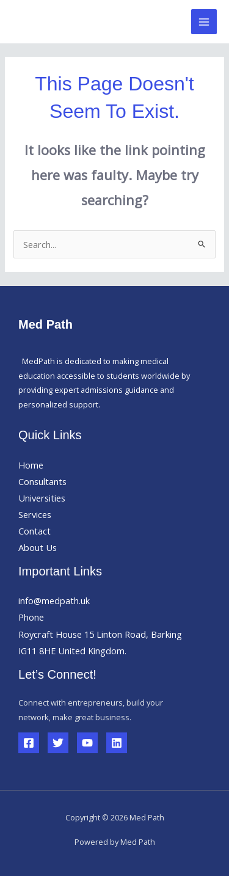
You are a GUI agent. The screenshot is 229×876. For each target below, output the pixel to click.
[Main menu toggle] (204, 22)
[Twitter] (58, 742)
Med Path (55, 21)
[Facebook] (28, 742)
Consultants (42, 481)
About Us (37, 547)
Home (30, 465)
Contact (34, 531)
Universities (41, 498)
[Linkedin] (116, 742)
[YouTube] (87, 742)
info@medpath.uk (54, 600)
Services (34, 514)
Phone (31, 617)
